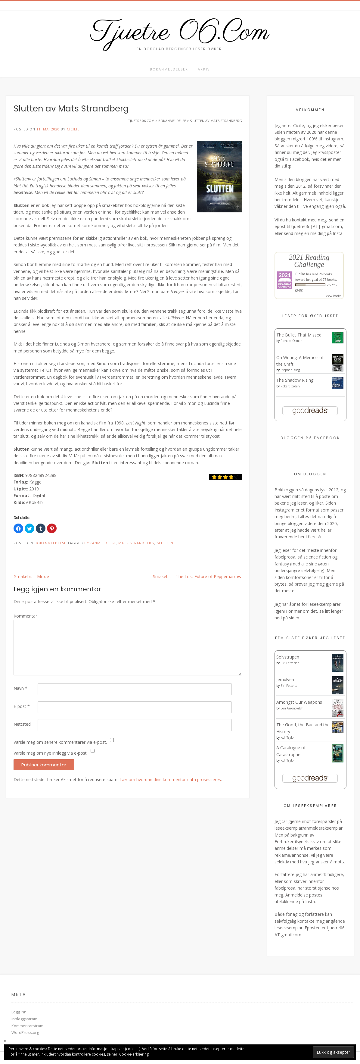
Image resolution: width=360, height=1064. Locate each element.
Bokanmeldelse (50, 543)
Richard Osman (292, 341)
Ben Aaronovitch (292, 708)
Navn (20, 688)
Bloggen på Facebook (310, 437)
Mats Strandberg (136, 543)
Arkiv (204, 69)
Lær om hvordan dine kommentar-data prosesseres (170, 779)
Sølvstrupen (287, 657)
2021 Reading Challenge (309, 260)
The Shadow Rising (294, 380)
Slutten (165, 543)
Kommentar (25, 616)
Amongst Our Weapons (299, 702)
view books (333, 296)
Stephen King (290, 370)
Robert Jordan (290, 386)
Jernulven (285, 679)
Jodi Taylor (288, 737)
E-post (22, 706)
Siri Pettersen (290, 663)
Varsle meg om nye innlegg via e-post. (51, 753)
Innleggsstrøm (24, 1019)
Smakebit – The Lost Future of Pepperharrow (197, 576)
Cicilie (73, 129)
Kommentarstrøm (27, 1025)
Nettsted (22, 724)
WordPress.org (25, 1032)
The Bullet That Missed (298, 335)
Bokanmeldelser (169, 69)
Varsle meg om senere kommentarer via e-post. (60, 742)
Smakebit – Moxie (31, 576)
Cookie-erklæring (134, 1054)
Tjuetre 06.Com (180, 32)
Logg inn (18, 1012)
